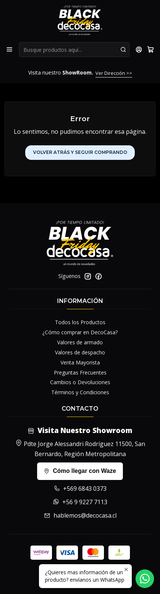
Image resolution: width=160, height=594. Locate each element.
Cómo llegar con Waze (80, 471)
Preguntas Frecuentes (80, 372)
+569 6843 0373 (80, 488)
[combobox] (74, 49)
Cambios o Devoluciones (80, 382)
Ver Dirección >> (113, 73)
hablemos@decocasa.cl (80, 515)
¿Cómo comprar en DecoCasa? (80, 332)
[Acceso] (139, 49)
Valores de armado (80, 342)
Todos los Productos (80, 322)
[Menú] (9, 49)
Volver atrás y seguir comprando (80, 152)
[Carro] (151, 49)
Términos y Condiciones (80, 392)
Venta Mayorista (80, 362)
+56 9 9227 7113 (80, 502)
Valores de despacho (80, 352)
